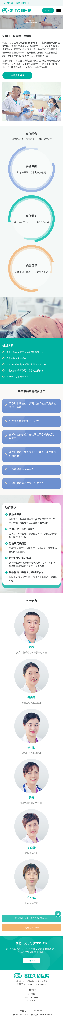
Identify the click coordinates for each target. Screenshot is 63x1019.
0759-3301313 (41, 984)
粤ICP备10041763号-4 (20, 1015)
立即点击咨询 (17, 75)
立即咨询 (48, 10)
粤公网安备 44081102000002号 (42, 1015)
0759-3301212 (29, 984)
